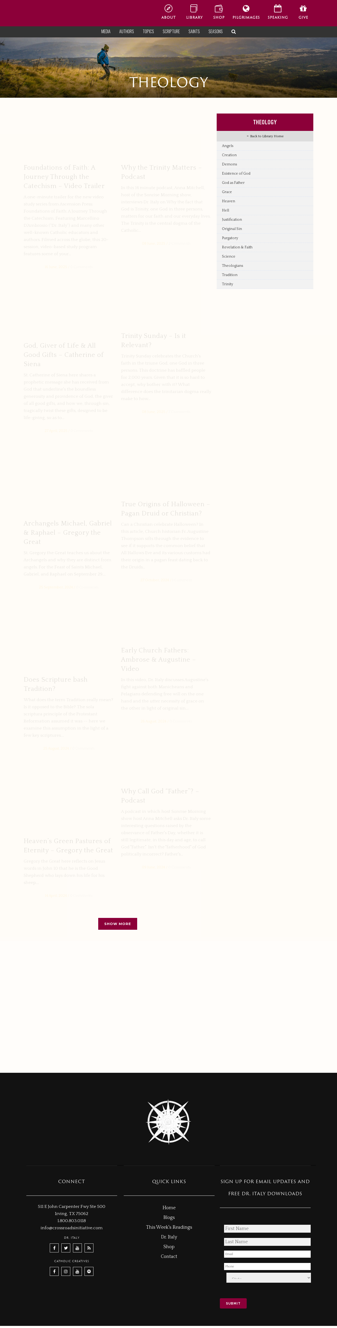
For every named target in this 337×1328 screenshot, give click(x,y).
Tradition (229, 275)
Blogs (169, 1219)
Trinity (227, 284)
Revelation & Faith (237, 247)
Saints (194, 31)
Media (106, 31)
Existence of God (236, 173)
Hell (225, 210)
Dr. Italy (169, 1239)
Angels (227, 146)
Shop (169, 1249)
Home (169, 1210)
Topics (148, 31)
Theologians (232, 266)
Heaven (228, 201)
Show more (117, 1058)
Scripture (171, 31)
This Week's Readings (169, 1229)
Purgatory (230, 238)
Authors (126, 31)
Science (228, 256)
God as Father (233, 183)
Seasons (216, 31)
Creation (229, 155)
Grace (227, 192)
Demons (229, 164)
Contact (169, 1258)
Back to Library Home (265, 136)
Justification (232, 220)
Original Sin (232, 229)
